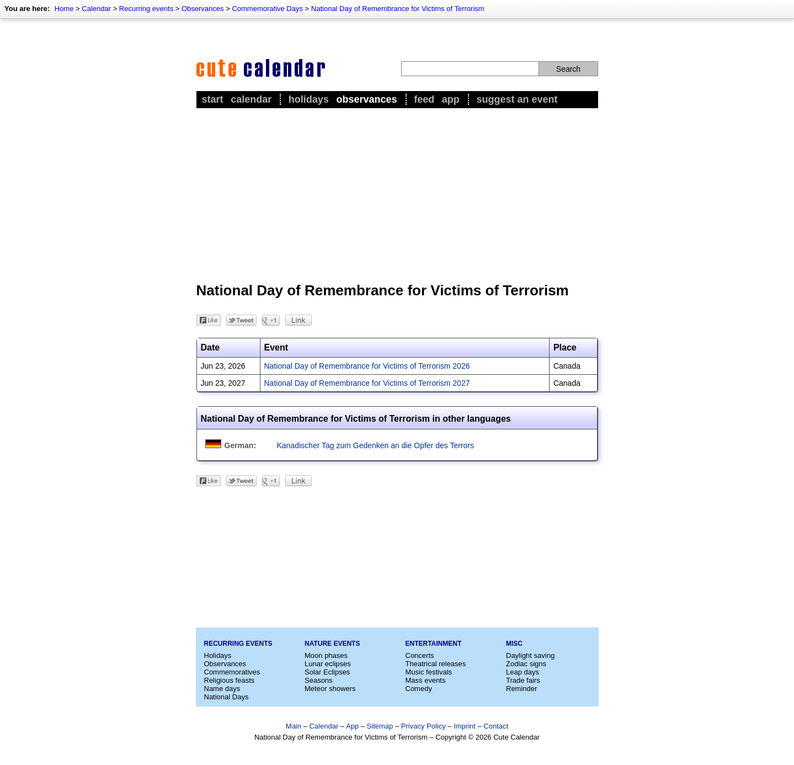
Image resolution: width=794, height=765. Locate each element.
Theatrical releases (436, 664)
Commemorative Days (267, 8)
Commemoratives (232, 672)
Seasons (319, 680)
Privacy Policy (423, 726)
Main (293, 726)
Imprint (465, 726)
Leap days (522, 672)
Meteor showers (330, 688)
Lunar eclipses (328, 664)
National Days (226, 697)
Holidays (309, 99)
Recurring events (146, 8)
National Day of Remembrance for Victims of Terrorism (397, 8)
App (451, 99)
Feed (424, 99)
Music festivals (429, 672)
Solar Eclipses (327, 672)
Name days (222, 688)
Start (212, 99)
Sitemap (380, 726)
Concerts (420, 655)
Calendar (96, 8)
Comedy (419, 688)
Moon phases (326, 655)
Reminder (521, 688)
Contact (495, 726)
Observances (203, 8)
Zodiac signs (526, 664)
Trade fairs (523, 680)
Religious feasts (229, 680)
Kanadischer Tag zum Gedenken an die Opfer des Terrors (375, 445)
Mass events (426, 680)
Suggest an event (516, 99)
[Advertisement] (397, 193)
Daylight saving (530, 655)
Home (64, 8)
